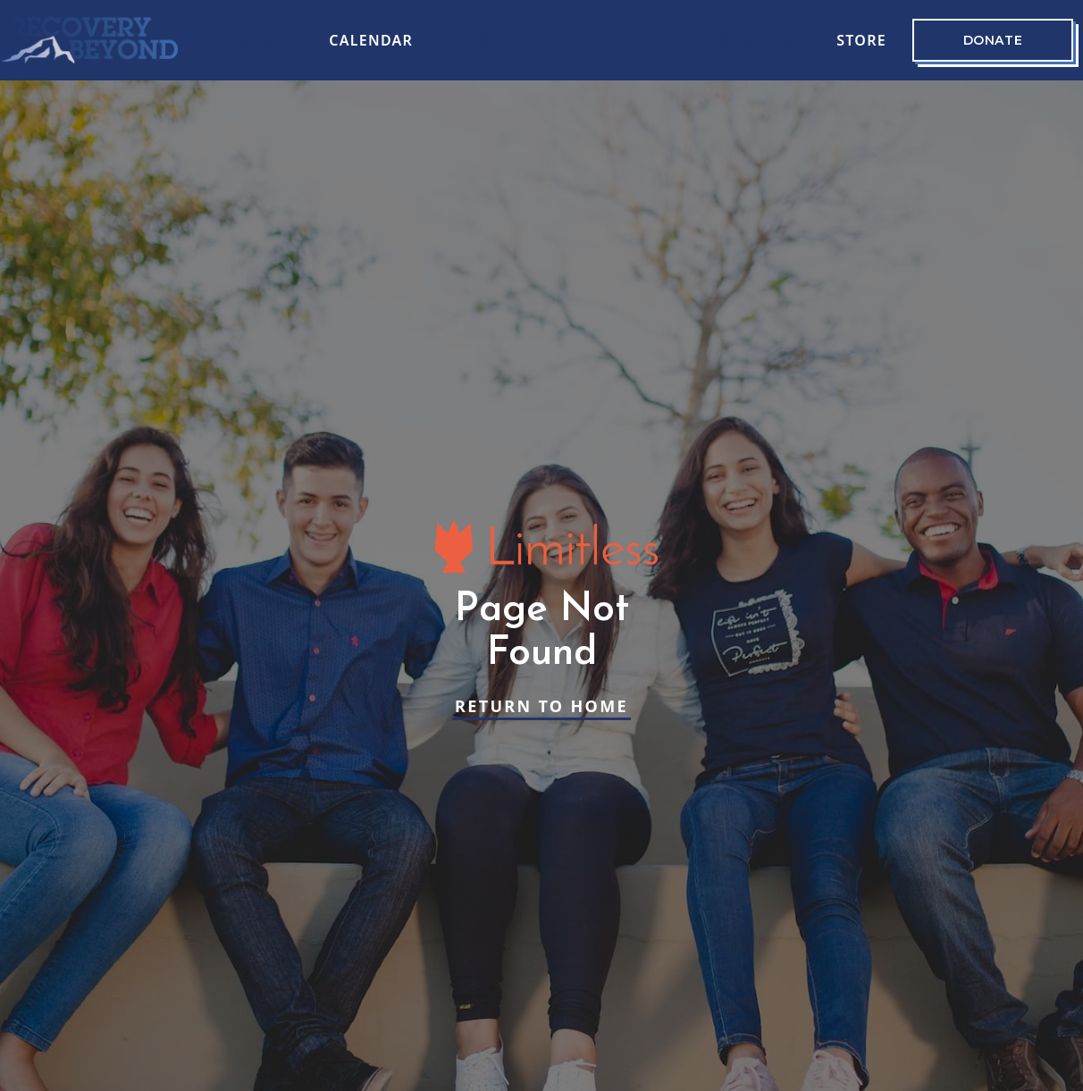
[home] (89, 40)
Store (861, 40)
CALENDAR (371, 40)
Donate (992, 40)
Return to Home (541, 706)
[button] (255, 40)
